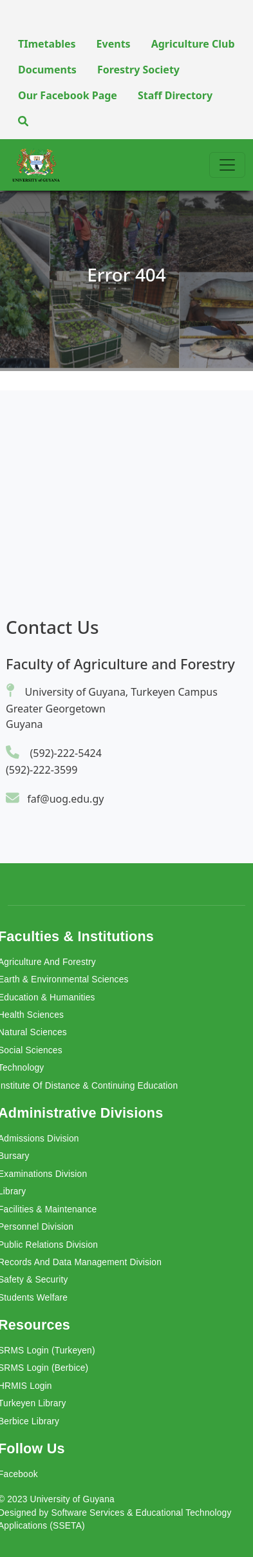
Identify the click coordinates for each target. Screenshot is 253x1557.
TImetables (47, 44)
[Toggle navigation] (227, 165)
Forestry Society (138, 69)
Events (114, 44)
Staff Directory (175, 95)
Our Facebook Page (67, 95)
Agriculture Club (193, 44)
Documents (47, 69)
